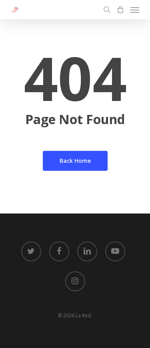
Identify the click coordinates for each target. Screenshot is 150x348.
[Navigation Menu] (134, 10)
